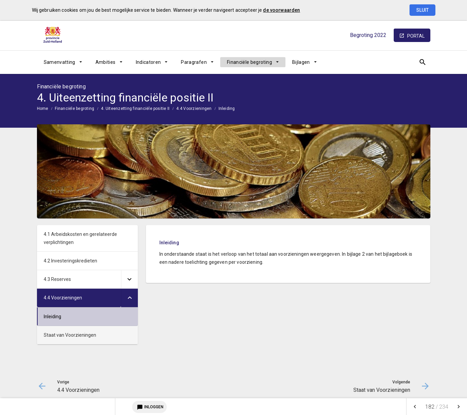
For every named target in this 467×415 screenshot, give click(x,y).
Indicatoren (148, 62)
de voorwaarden (281, 10)
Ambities (105, 62)
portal (416, 36)
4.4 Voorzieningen (193, 108)
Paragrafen (194, 62)
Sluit (422, 10)
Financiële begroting (249, 62)
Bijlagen (301, 62)
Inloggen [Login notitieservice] (149, 407)
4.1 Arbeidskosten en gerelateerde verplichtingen (80, 238)
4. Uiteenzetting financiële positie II (135, 108)
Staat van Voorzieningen (70, 335)
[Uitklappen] (129, 279)
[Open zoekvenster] (422, 62)
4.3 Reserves (57, 279)
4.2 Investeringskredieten (70, 260)
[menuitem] (63, 62)
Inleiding (227, 108)
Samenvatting (59, 62)
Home (42, 108)
